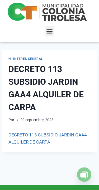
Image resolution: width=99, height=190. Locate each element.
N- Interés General (25, 59)
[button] (50, 31)
